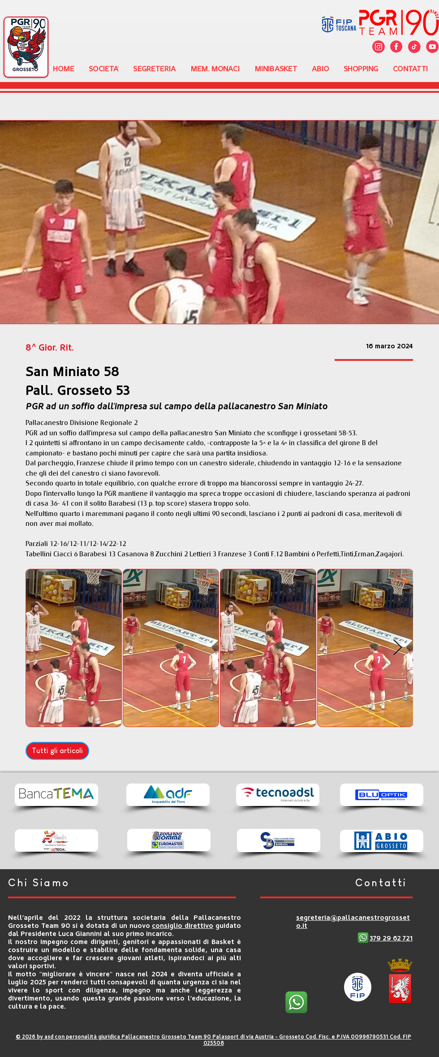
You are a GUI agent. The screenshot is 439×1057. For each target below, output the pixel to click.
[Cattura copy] (378, 46)
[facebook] (396, 46)
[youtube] (432, 46)
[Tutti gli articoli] (57, 751)
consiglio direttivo (182, 926)
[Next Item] (397, 648)
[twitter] (414, 46)
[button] (104, 69)
